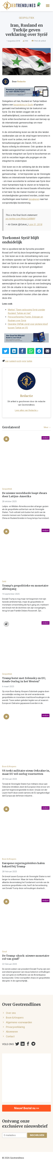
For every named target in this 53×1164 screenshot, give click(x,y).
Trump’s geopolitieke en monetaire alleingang (25, 587)
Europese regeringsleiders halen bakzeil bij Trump (23, 865)
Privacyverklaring (15, 1027)
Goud (4, 951)
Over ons (11, 1013)
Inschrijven (37, 1135)
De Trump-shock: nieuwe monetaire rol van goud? (25, 957)
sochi (18, 361)
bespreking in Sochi (23, 104)
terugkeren (34, 199)
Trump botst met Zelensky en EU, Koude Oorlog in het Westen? (24, 680)
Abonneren (12, 1031)
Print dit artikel (39, 41)
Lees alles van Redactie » (26, 410)
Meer (47, 427)
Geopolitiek (26, 17)
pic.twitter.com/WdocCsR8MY (20, 218)
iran (7, 361)
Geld (4, 581)
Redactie (21, 81)
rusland (12, 361)
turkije (29, 361)
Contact (10, 1036)
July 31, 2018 (35, 224)
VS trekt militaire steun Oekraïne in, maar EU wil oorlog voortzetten (26, 772)
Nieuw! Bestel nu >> (26, 1108)
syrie (24, 361)
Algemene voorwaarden (19, 1022)
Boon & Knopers (9, 766)
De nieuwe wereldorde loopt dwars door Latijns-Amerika (24, 495)
